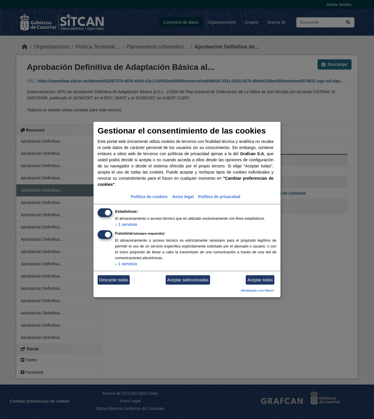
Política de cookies (149, 196)
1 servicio (126, 224)
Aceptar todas (260, 280)
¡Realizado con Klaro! (257, 290)
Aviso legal (182, 196)
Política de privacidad (219, 196)
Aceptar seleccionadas (187, 280)
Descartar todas (113, 280)
